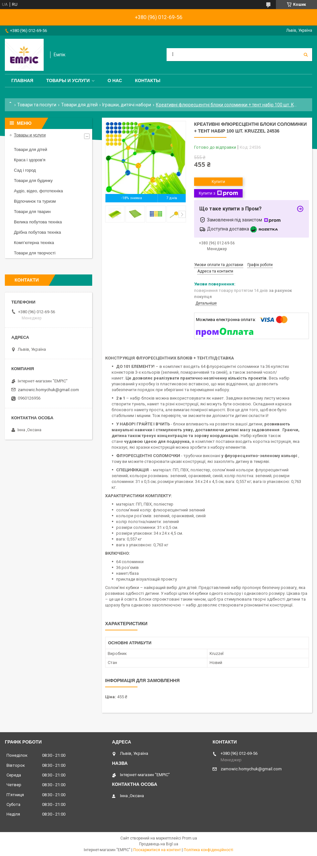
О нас (114, 80)
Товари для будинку (33, 180)
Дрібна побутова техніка (37, 232)
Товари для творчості (34, 253)
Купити (218, 181)
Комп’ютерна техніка (34, 242)
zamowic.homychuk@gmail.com (48, 389)
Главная (22, 80)
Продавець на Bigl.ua (158, 844)
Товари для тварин (32, 211)
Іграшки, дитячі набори (126, 104)
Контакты (147, 80)
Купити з (218, 193)
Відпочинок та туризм (35, 201)
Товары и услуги (68, 80)
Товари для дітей (79, 104)
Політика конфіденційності (208, 850)
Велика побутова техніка (38, 221)
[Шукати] (305, 54)
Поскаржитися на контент (157, 850)
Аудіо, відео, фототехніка (38, 190)
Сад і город (25, 170)
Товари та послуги (36, 104)
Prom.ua (189, 838)
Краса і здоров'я (29, 159)
